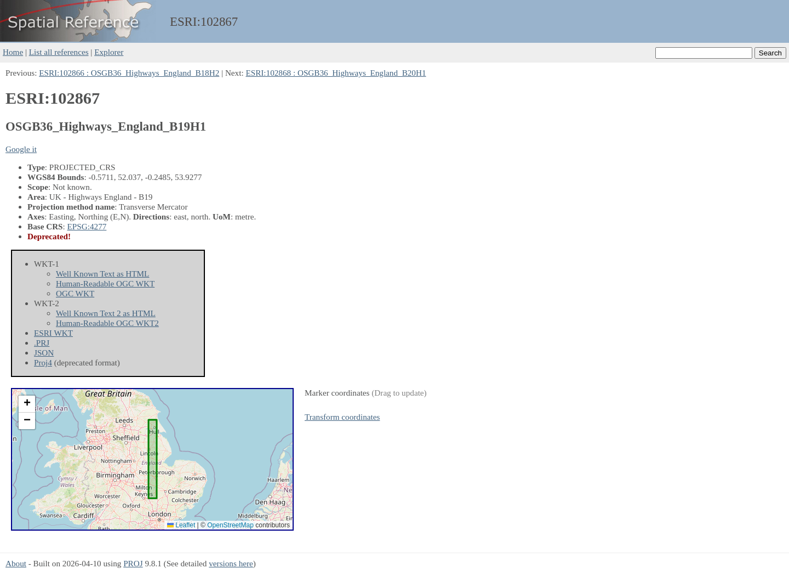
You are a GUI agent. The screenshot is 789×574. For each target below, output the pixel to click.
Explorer (108, 52)
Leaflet (181, 525)
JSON (44, 352)
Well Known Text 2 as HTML (106, 313)
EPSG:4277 (87, 226)
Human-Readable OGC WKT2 (107, 323)
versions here (231, 563)
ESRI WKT (53, 332)
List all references (59, 52)
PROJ (132, 563)
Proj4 (43, 362)
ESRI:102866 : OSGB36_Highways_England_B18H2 (129, 72)
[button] (27, 404)
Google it (21, 149)
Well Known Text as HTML (102, 273)
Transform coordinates (342, 416)
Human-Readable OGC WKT (105, 283)
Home (13, 52)
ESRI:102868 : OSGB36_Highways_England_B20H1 (335, 72)
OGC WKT (75, 293)
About (15, 563)
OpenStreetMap (230, 525)
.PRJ (41, 342)
